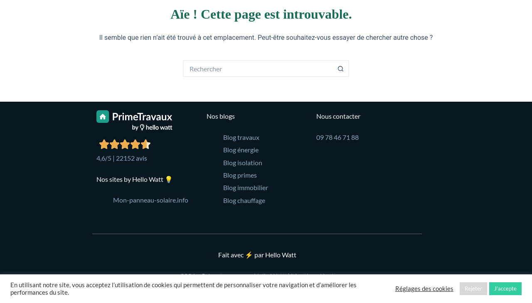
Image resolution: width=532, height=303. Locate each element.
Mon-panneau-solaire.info (150, 200)
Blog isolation (242, 162)
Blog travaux (241, 137)
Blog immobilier (245, 187)
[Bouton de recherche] (340, 68)
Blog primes (240, 175)
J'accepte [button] (505, 288)
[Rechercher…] (257, 68)
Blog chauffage (244, 200)
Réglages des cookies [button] (424, 288)
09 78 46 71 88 (337, 137)
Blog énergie (241, 150)
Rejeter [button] (473, 288)
